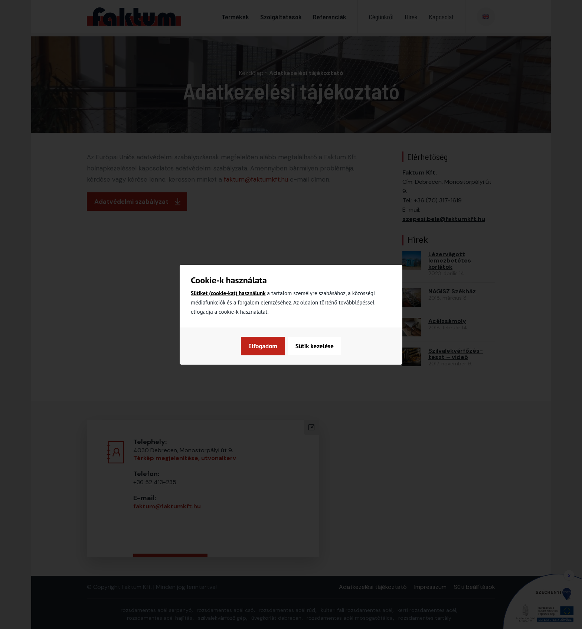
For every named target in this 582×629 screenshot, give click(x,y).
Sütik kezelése (267, 346)
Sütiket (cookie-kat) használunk (228, 293)
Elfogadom (319, 346)
